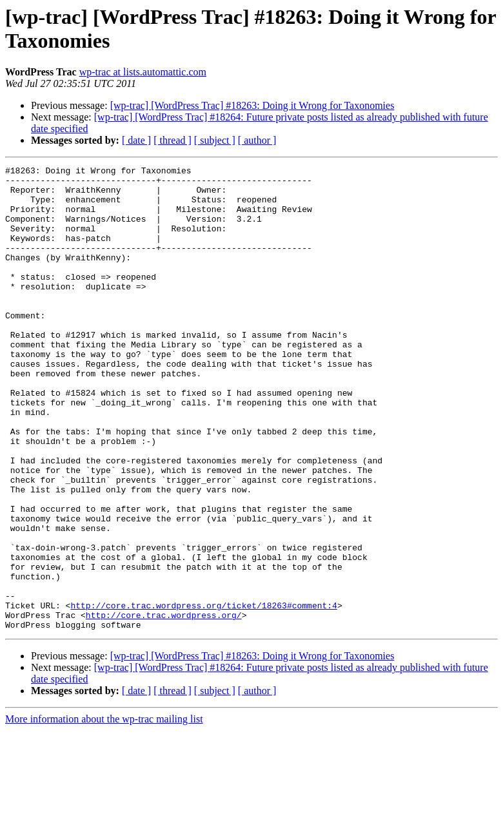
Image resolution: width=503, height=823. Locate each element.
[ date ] (136, 140)
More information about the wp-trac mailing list (104, 811)
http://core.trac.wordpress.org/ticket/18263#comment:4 (203, 694)
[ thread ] (172, 140)
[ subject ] (214, 140)
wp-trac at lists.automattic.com (142, 71)
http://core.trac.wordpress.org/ (164, 706)
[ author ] (257, 140)
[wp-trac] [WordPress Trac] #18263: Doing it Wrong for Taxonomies (252, 105)
